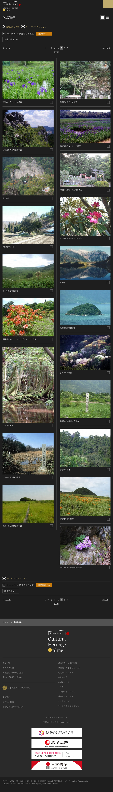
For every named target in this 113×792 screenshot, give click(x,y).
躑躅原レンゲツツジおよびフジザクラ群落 (19, 339)
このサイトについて (66, 691)
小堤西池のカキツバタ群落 (70, 146)
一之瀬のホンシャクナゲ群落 (71, 238)
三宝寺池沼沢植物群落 (11, 477)
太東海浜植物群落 (67, 519)
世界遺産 (6, 697)
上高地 (62, 282)
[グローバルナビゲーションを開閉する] (108, 4)
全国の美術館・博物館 (12, 677)
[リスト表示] (107, 17)
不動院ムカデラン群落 (68, 102)
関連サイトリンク (65, 696)
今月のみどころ (64, 677)
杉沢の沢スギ (8, 425)
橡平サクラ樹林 (66, 372)
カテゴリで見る (9, 667)
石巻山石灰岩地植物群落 (12, 149)
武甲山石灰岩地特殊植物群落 (71, 567)
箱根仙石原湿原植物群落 (69, 421)
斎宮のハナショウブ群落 (12, 102)
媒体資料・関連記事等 (67, 663)
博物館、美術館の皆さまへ (69, 667)
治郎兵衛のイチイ (10, 246)
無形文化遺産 (8, 702)
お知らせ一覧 (63, 682)
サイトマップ (63, 701)
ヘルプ (61, 686)
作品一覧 (6, 663)
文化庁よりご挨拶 (65, 672)
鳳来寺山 (6, 198)
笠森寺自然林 (65, 469)
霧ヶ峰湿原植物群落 (10, 290)
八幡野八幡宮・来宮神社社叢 (71, 190)
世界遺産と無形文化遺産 (13, 672)
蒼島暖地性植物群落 (67, 327)
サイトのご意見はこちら (68, 705)
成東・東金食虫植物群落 (12, 525)
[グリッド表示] (102, 17)
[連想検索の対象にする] (51, 102)
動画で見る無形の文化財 (13, 706)
